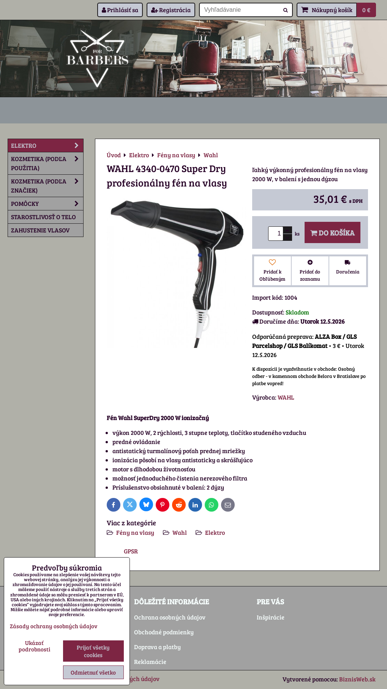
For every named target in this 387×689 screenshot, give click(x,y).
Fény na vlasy (135, 532)
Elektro (215, 532)
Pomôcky (47, 203)
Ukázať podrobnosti (34, 646)
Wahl (179, 532)
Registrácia (171, 10)
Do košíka (332, 232)
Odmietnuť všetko (93, 672)
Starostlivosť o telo (43, 217)
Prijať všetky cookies (93, 651)
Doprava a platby (157, 647)
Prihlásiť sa (120, 10)
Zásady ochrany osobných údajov (53, 626)
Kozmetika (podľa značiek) (47, 186)
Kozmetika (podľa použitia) (47, 163)
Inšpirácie (270, 617)
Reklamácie (150, 661)
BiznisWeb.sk (357, 679)
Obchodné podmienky (164, 632)
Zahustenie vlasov (40, 230)
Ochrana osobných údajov (169, 617)
